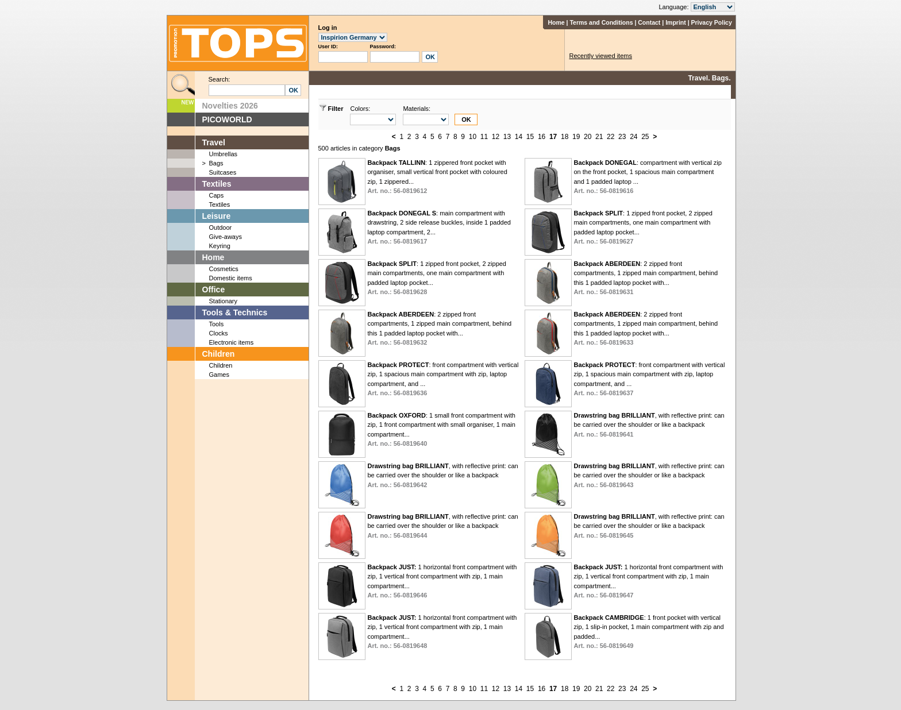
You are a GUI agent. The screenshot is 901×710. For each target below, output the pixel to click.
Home (556, 22)
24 (633, 137)
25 (645, 137)
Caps (216, 195)
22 (610, 137)
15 (530, 137)
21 (599, 137)
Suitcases (223, 172)
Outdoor (220, 227)
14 (518, 137)
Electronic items (231, 342)
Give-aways (225, 236)
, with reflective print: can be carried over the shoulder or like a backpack (648, 425)
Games (219, 374)
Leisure (216, 216)
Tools (216, 324)
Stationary (223, 301)
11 (484, 137)
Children (218, 353)
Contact (649, 22)
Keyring (219, 245)
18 (564, 137)
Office (213, 289)
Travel (213, 142)
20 (587, 137)
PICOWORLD (227, 119)
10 (472, 137)
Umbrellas (223, 154)
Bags (216, 163)
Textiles (217, 183)
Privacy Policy (711, 22)
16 (541, 137)
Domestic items (230, 278)
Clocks (218, 333)
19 (576, 137)
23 (622, 137)
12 (495, 137)
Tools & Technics (235, 312)
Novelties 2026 (230, 105)
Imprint (675, 22)
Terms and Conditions (601, 22)
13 (507, 137)
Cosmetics (223, 268)
